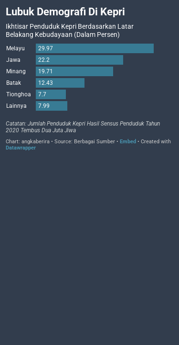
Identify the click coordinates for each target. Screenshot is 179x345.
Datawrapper (21, 148)
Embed (128, 141)
